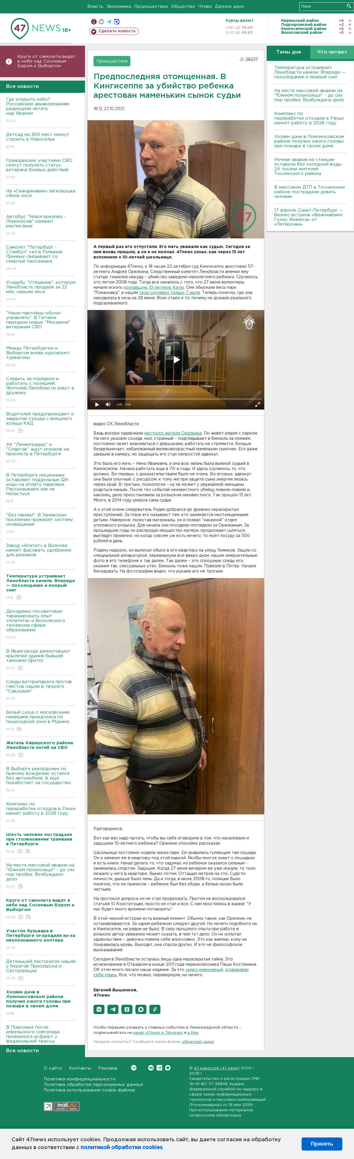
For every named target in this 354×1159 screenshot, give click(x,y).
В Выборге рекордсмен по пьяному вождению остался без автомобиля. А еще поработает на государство (41, 780)
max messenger (116, 21)
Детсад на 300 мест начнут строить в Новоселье (41, 141)
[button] (99, 1009)
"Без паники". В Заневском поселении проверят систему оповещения (41, 523)
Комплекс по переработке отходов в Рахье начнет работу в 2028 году (41, 812)
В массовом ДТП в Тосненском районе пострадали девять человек (309, 192)
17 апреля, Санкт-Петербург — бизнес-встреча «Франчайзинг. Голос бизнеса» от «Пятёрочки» (309, 217)
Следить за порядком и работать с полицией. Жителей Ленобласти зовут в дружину (41, 390)
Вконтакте (134, 1068)
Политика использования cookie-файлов (89, 1090)
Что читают (332, 52)
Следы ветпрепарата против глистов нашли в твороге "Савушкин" (41, 690)
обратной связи (198, 1041)
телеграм (109, 21)
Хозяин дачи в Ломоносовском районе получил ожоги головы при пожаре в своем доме (309, 141)
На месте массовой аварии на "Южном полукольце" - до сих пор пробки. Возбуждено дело (41, 876)
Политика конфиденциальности (80, 1079)
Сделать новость (117, 31)
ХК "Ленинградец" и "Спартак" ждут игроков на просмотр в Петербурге (41, 453)
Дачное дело (229, 6)
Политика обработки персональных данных (93, 1085)
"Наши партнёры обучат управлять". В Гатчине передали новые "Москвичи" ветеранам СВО (41, 324)
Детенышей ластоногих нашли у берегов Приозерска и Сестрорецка (41, 970)
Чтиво (205, 6)
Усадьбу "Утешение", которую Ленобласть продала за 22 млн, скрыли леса (41, 291)
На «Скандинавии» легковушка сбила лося (41, 197)
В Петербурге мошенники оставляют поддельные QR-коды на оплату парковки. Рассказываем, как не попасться (41, 488)
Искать (349, 6)
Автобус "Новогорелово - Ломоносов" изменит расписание (41, 225)
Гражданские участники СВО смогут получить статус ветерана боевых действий (41, 169)
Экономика (119, 6)
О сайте (53, 1068)
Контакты (80, 1068)
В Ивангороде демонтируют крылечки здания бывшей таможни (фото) (41, 660)
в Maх (193, 1032)
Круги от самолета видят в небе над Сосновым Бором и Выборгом (46, 61)
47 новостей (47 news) (217, 1068)
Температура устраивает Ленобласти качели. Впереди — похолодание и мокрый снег (310, 72)
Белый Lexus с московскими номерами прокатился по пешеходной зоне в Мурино (41, 721)
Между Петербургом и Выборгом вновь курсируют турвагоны (41, 357)
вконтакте (101, 21)
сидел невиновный (204, 970)
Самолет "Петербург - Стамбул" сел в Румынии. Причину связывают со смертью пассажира (41, 258)
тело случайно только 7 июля (169, 293)
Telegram (159, 1068)
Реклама (107, 1068)
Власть (95, 6)
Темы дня (288, 52)
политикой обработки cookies (121, 1147)
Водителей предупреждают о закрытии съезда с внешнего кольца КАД (41, 422)
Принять (322, 1144)
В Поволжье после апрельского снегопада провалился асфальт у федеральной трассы (41, 1038)
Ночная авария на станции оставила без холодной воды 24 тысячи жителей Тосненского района (307, 167)
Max (168, 1068)
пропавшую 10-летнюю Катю (153, 287)
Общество (183, 6)
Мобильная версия (94, 21)
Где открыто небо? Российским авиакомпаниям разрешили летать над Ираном (41, 110)
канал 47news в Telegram (158, 1032)
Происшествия (151, 6)
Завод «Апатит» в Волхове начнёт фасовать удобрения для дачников (41, 554)
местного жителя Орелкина (173, 433)
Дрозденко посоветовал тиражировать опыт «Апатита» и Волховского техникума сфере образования (41, 624)
